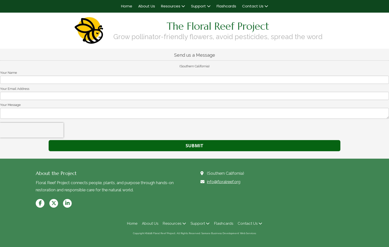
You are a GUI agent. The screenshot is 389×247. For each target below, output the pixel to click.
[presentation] (32, 130)
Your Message (10, 105)
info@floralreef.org (223, 181)
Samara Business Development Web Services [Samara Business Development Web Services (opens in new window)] (228, 233)
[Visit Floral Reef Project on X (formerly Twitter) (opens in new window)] (53, 203)
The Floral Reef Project (218, 26)
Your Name (8, 72)
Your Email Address (14, 89)
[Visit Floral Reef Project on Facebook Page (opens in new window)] (40, 203)
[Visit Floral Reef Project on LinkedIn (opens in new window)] (67, 203)
